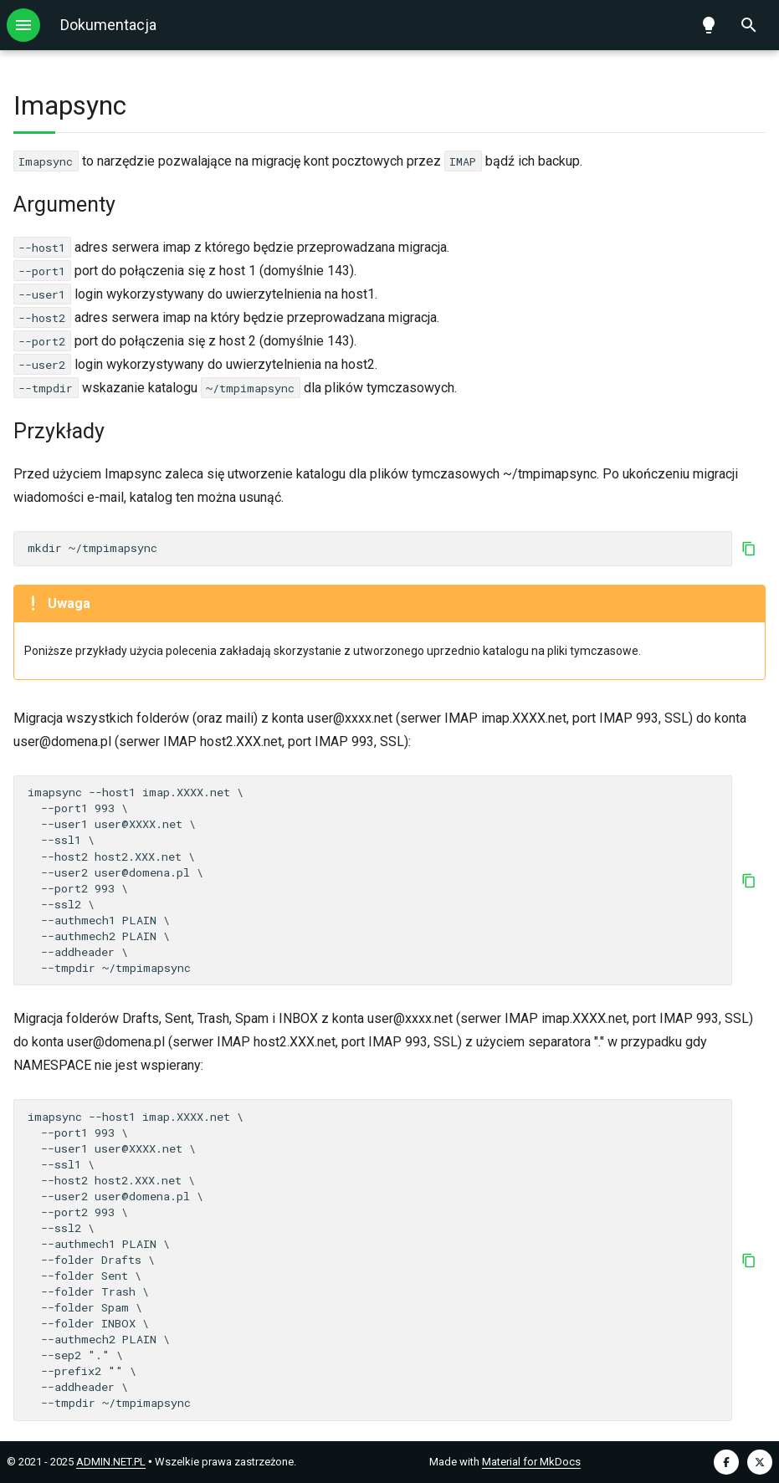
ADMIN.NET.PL (111, 1461)
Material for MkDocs (531, 1461)
